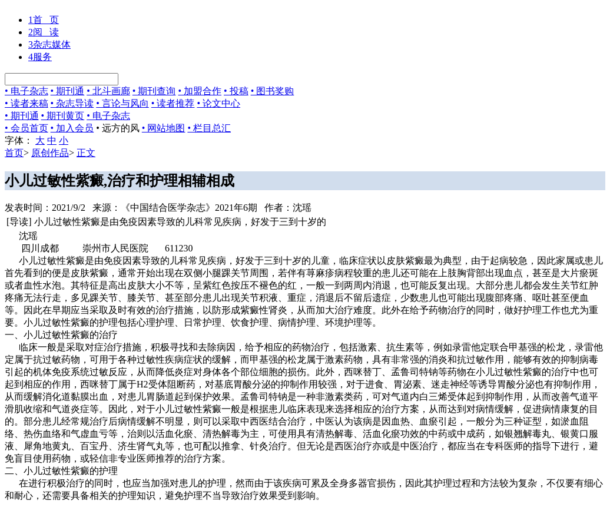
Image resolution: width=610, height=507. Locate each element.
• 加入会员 (72, 128)
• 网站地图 (163, 128)
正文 (86, 153)
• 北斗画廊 (108, 91)
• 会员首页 (26, 128)
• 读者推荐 (173, 103)
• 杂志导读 (72, 103)
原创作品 (50, 153)
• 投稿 (236, 91)
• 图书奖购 (272, 91)
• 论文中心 (218, 103)
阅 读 (43, 32)
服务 (40, 57)
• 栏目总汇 (209, 128)
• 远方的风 (118, 128)
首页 (14, 153)
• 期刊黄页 (63, 116)
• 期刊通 (68, 91)
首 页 (43, 20)
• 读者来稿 (26, 103)
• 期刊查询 (154, 91)
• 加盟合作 (199, 91)
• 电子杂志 (26, 91)
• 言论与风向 (122, 103)
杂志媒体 (49, 44)
